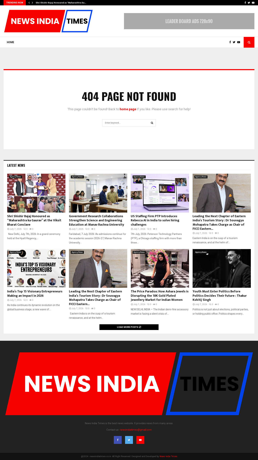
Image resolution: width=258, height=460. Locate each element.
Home (10, 42)
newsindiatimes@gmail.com (136, 429)
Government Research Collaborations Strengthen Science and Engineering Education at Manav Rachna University (96, 220)
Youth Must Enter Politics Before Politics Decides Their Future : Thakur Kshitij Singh (220, 296)
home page (128, 109)
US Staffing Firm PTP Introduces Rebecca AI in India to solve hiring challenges (155, 220)
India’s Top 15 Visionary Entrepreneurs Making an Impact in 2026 (34, 293)
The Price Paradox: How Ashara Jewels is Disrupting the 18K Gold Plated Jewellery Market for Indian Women (159, 296)
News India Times (168, 456)
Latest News (16, 165)
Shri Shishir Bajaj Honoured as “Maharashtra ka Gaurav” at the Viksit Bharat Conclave (34, 220)
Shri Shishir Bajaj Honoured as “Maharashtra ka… (61, 2)
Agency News (15, 177)
